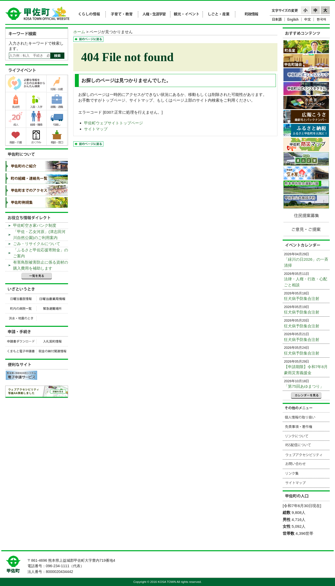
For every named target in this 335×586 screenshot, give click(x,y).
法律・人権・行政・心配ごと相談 (305, 282)
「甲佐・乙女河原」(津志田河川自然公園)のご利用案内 (39, 234)
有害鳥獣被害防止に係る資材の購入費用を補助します (40, 265)
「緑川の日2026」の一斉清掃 (306, 262)
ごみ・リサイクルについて (36, 243)
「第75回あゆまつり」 (304, 386)
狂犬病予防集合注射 (301, 298)
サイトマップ (96, 129)
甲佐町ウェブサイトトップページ (113, 123)
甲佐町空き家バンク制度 (34, 225)
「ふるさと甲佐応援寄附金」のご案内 (40, 253)
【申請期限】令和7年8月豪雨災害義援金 (306, 369)
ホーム (79, 32)
